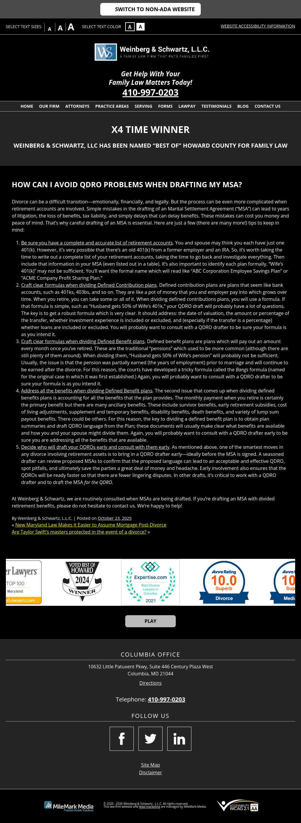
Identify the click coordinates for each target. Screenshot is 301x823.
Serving (143, 106)
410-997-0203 (151, 92)
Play (150, 621)
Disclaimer (150, 772)
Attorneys (77, 106)
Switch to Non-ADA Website (155, 9)
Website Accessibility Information (258, 26)
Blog (243, 106)
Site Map (150, 765)
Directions (150, 683)
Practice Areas (112, 106)
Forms (165, 106)
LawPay (186, 106)
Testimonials (216, 106)
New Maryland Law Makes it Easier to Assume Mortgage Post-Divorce (90, 525)
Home (27, 106)
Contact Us (267, 106)
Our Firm (49, 106)
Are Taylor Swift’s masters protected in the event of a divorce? (79, 532)
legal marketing (149, 807)
